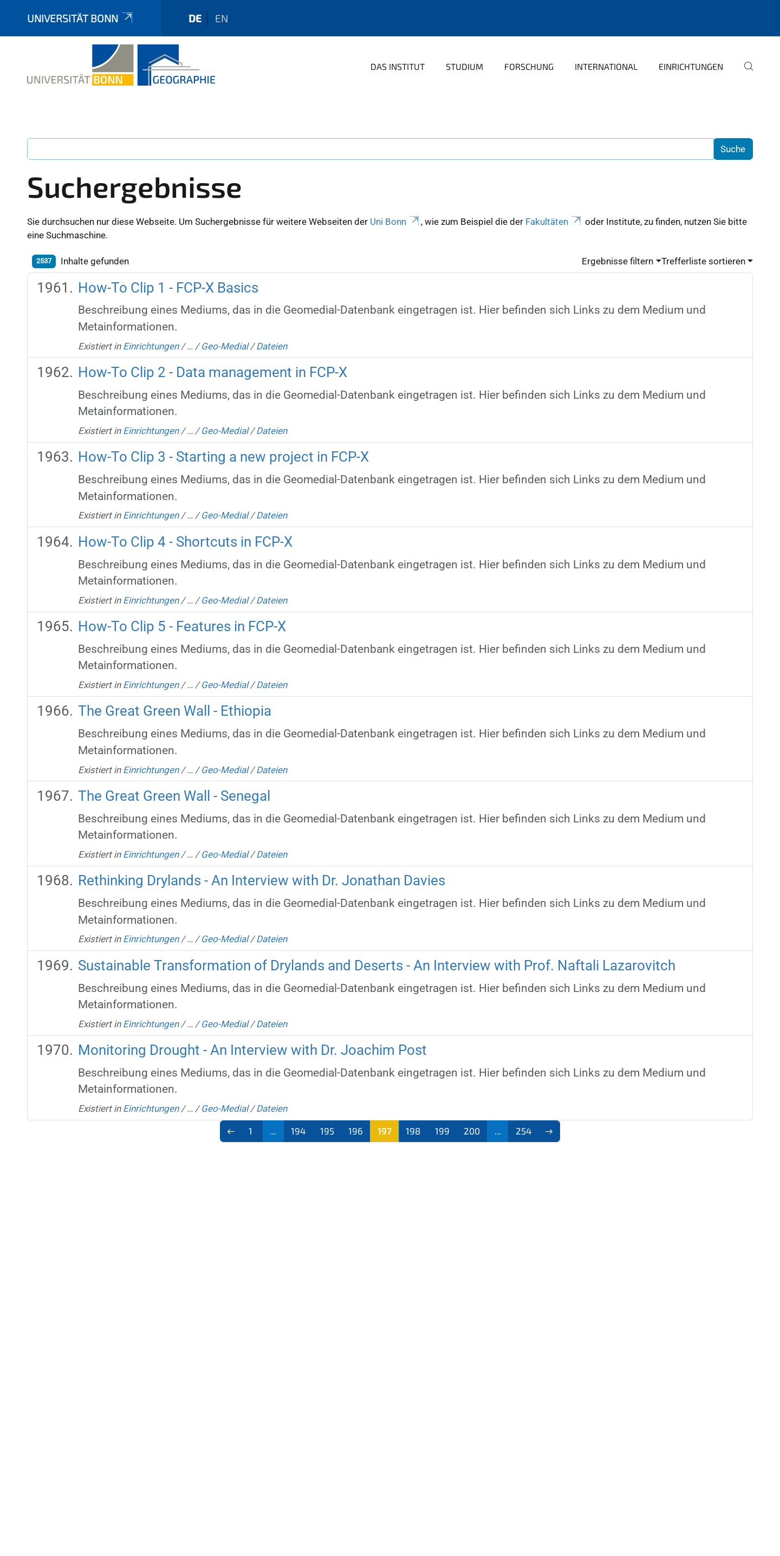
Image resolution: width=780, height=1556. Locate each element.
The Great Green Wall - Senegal (174, 796)
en (221, 18)
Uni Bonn (395, 221)
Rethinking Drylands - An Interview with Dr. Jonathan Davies (261, 880)
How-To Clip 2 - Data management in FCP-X (212, 372)
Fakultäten (554, 221)
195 (327, 1130)
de (195, 18)
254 (523, 1130)
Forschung (529, 66)
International (606, 66)
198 (413, 1130)
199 (442, 1130)
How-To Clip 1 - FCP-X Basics (168, 288)
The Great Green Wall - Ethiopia (174, 711)
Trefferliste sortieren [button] (703, 261)
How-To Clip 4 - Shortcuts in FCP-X (185, 542)
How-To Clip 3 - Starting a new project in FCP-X (223, 457)
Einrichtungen (691, 66)
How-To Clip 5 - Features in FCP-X (182, 626)
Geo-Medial (224, 346)
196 (355, 1130)
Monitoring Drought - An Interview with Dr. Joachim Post (252, 1050)
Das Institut (397, 66)
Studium (464, 66)
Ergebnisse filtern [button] (617, 261)
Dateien (271, 346)
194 (298, 1130)
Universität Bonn (80, 18)
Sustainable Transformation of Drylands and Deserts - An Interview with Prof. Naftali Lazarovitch (376, 965)
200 (472, 1130)
